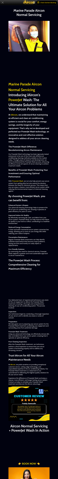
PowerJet (15, 100)
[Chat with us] (34, 3)
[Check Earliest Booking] (46, 3)
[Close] (3, 3)
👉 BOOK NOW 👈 (29, 463)
